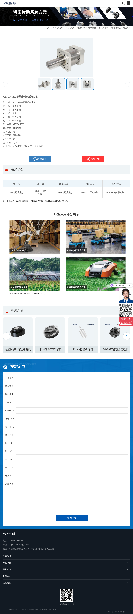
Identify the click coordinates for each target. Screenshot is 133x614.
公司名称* (9, 435)
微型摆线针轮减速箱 (120, 28)
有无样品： (9, 419)
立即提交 (72, 518)
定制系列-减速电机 (76, 28)
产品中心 (61, 28)
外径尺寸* (9, 402)
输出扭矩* (9, 394)
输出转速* (9, 386)
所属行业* (9, 476)
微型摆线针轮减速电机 (98, 28)
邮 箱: (9, 443)
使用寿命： (9, 410)
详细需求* (9, 484)
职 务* (9, 459)
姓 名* (9, 451)
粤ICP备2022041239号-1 (116, 612)
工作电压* (9, 378)
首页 (52, 28)
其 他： (9, 427)
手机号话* (9, 467)
